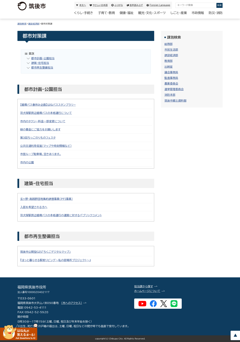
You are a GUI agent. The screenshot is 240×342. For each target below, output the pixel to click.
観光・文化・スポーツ (152, 12)
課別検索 (21, 24)
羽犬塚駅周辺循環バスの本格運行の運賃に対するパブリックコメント (61, 215)
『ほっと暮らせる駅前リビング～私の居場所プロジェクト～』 (55, 260)
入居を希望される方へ (33, 207)
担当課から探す (143, 286)
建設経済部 (33, 24)
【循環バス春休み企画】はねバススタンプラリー (48, 104)
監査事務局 (171, 78)
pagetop (235, 335)
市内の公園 (27, 162)
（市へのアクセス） (71, 303)
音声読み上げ (136, 5)
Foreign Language (160, 5)
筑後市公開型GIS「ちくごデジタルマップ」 (45, 251)
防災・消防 (216, 12)
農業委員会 (171, 83)
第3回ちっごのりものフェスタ (38, 137)
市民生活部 (171, 49)
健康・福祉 (127, 12)
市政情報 (198, 12)
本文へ (82, 5)
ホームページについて (147, 291)
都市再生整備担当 (42, 67)
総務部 (168, 44)
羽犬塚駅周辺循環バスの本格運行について (46, 113)
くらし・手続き (83, 12)
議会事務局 (171, 72)
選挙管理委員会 (174, 89)
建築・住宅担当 (40, 63)
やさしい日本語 (100, 5)
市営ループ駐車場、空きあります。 (40, 154)
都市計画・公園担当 (43, 58)
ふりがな (118, 5)
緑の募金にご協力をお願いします (40, 129)
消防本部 (169, 94)
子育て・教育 (106, 12)
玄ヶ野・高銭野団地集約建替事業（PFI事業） (46, 199)
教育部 (168, 61)
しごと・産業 (178, 12)
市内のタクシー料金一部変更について (42, 121)
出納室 (168, 66)
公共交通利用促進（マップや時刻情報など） (46, 145)
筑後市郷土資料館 (175, 100)
